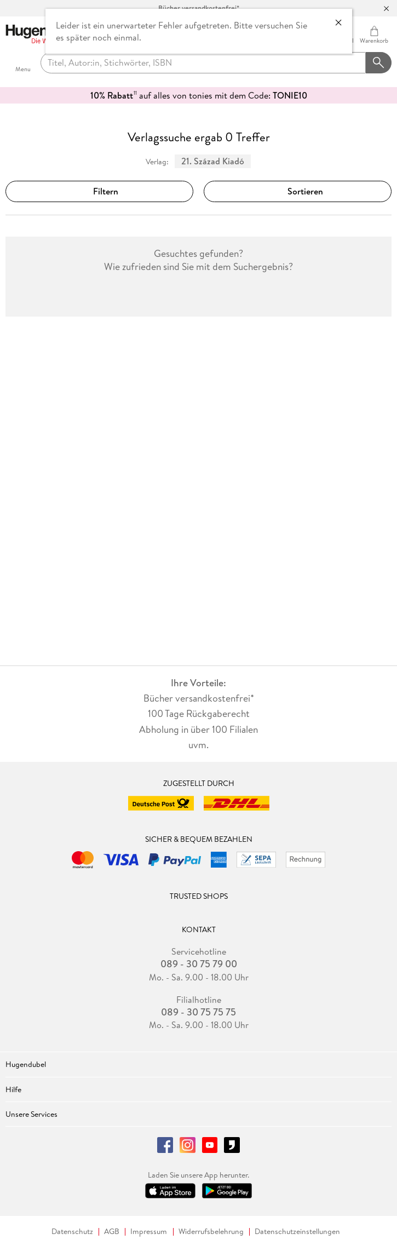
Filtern (99, 191)
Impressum (148, 1231)
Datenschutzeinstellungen (297, 1231)
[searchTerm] (203, 63)
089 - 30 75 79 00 (198, 964)
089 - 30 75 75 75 (198, 1012)
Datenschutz (72, 1231)
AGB (111, 1231)
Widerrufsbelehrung (211, 1231)
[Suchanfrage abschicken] (379, 63)
